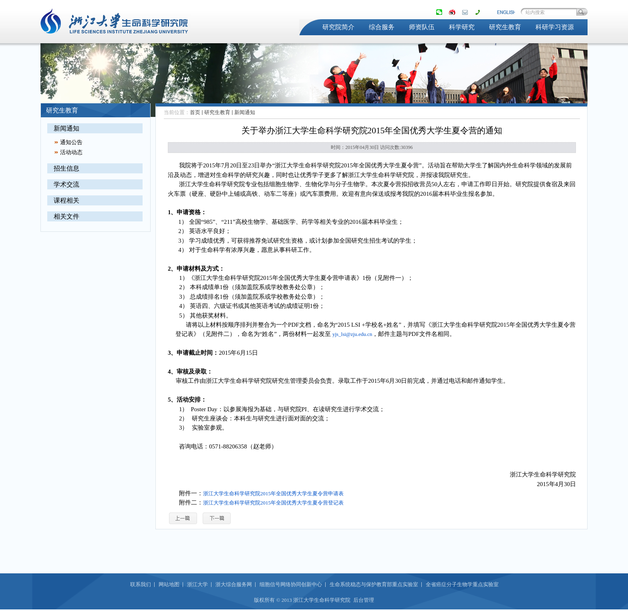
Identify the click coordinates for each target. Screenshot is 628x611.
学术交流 (66, 184)
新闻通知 (66, 128)
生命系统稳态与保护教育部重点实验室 (374, 584)
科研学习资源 (554, 27)
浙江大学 (197, 584)
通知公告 (71, 142)
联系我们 (140, 584)
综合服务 (382, 27)
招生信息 (66, 168)
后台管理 (363, 600)
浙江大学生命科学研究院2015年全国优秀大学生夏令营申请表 (273, 493)
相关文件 (66, 216)
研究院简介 (338, 27)
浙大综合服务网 (233, 584)
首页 (195, 112)
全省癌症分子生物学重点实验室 (462, 584)
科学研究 (462, 27)
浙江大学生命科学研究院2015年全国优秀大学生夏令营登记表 (273, 503)
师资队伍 (422, 27)
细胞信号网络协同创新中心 (291, 584)
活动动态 (71, 152)
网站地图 (169, 584)
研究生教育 (505, 27)
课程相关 (66, 200)
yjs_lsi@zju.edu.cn (352, 334)
